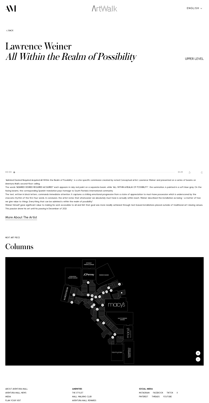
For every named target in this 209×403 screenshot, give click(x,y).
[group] (104, 172)
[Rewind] (190, 172)
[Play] (196, 172)
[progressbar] (95, 172)
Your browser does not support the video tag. (104, 119)
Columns (19, 247)
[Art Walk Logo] (104, 8)
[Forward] (202, 172)
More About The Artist (21, 217)
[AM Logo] (10, 8)
